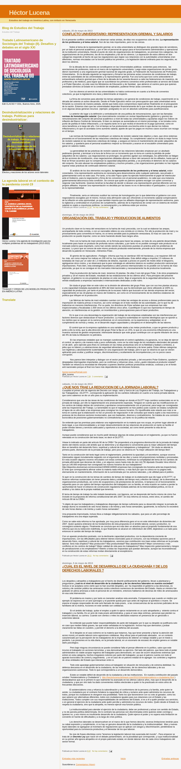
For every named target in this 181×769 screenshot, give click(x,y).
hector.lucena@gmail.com (74, 372)
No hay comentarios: (101, 207)
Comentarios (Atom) (85, 764)
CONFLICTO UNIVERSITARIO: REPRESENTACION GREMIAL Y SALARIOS (117, 34)
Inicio (123, 758)
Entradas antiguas (170, 758)
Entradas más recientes (73, 758)
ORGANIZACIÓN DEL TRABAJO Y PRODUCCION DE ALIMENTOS (111, 218)
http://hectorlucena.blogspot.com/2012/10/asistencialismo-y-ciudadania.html (138, 677)
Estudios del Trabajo (11, 32)
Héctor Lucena (29, 12)
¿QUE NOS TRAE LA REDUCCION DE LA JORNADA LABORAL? (110, 387)
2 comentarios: (98, 376)
